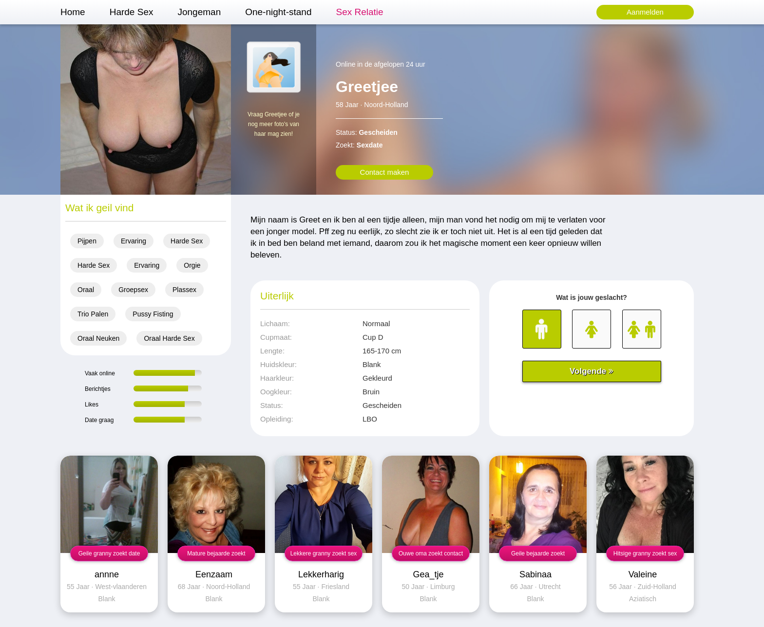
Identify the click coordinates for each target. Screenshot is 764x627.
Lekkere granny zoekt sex (323, 553)
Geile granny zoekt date (109, 553)
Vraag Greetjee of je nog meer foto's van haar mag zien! (274, 124)
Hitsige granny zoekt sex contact (645, 555)
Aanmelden (645, 12)
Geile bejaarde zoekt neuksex (538, 555)
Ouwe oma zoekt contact (431, 553)
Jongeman (199, 12)
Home (72, 12)
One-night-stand (278, 12)
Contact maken (384, 172)
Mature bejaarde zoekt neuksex (216, 555)
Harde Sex (131, 12)
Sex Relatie (359, 12)
